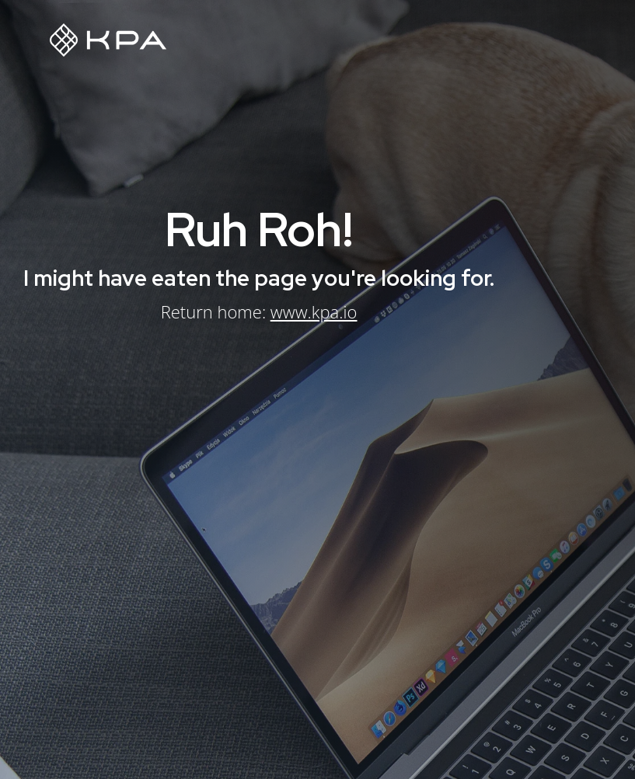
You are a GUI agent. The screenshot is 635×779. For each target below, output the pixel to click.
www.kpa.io (313, 311)
